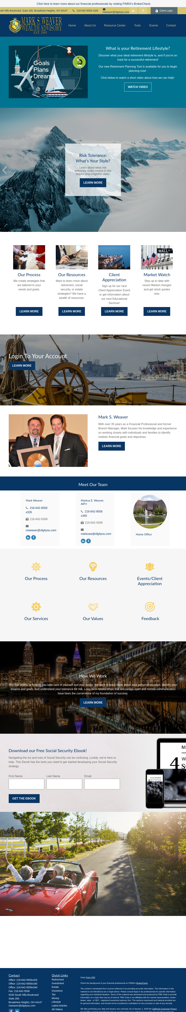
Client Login (164, 10)
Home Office (144, 534)
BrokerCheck (142, 983)
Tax (54, 994)
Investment (58, 983)
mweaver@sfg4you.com (116, 10)
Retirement (58, 979)
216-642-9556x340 (27, 983)
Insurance (57, 990)
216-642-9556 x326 (85, 10)
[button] (72, 25)
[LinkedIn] (133, 10)
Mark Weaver (34, 500)
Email (87, 776)
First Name (16, 776)
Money (55, 998)
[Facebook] (143, 10)
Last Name (53, 776)
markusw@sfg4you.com (96, 533)
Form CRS (90, 977)
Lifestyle (56, 1001)
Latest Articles (59, 1005)
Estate (55, 987)
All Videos (57, 1009)
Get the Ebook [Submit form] (24, 798)
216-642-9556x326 (27, 979)
